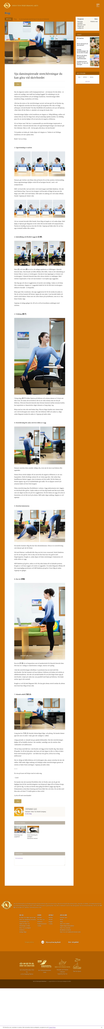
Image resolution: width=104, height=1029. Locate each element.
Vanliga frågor (23, 972)
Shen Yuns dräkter (65, 964)
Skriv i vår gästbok (73, 983)
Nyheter (51, 958)
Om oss (21, 956)
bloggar (50, 962)
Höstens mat (94, 21)
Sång (61, 962)
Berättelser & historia (65, 970)
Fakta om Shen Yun (24, 964)
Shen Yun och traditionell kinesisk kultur (70, 972)
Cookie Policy (52, 1027)
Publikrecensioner (42, 964)
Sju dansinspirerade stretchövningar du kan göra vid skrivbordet (34, 19)
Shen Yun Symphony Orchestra (27, 960)
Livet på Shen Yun (24, 962)
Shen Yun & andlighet (25, 968)
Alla (79, 77)
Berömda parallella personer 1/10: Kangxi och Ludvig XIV (81, 25)
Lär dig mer (63, 956)
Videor (39, 956)
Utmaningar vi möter (24, 966)
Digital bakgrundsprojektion (67, 966)
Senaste (39, 958)
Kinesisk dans (63, 958)
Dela (18, 84)
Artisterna (21, 970)
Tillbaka (8, 19)
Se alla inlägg (28, 854)
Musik (61, 960)
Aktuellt (85, 77)
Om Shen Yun (41, 960)
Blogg (15, 19)
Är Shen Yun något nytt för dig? (27, 958)
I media (39, 966)
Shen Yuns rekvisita (65, 968)
